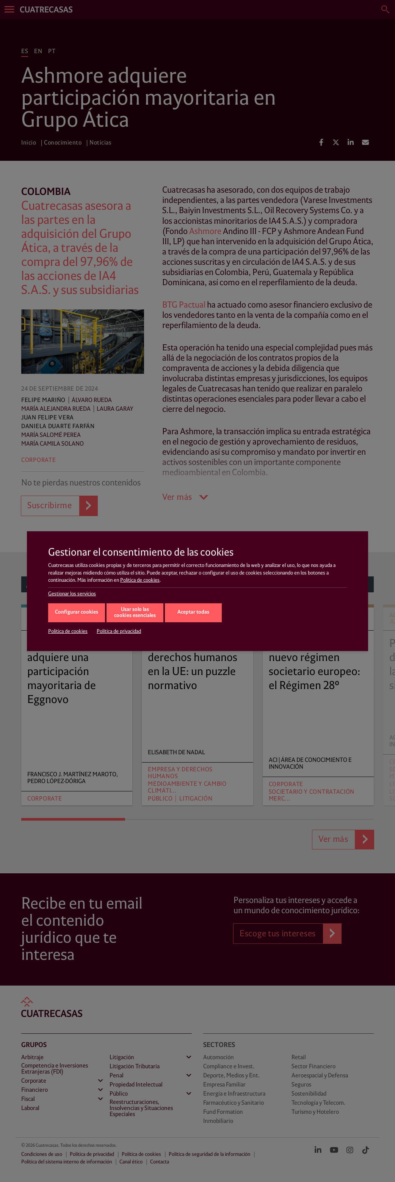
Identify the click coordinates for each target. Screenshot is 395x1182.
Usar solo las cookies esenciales (135, 612)
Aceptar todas (193, 612)
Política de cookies (140, 580)
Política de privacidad (119, 631)
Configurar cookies (76, 612)
